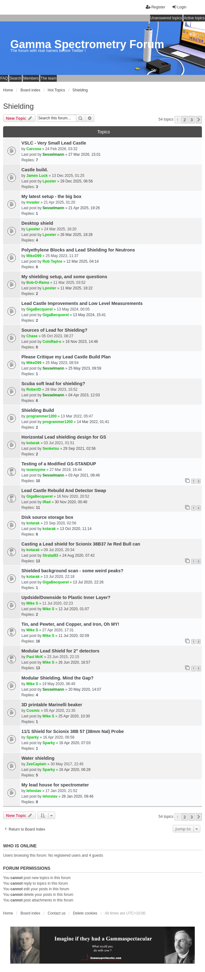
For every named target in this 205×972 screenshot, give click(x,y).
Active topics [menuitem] (194, 18)
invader (33, 202)
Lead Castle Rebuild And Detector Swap (63, 490)
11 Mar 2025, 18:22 (76, 288)
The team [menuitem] (48, 78)
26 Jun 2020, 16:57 (74, 662)
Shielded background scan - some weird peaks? (72, 570)
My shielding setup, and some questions (64, 276)
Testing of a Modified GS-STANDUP (58, 463)
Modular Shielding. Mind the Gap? (57, 677)
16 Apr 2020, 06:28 (74, 769)
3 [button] (191, 119)
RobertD (33, 389)
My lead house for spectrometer (55, 784)
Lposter (49, 181)
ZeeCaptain (36, 764)
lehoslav (33, 791)
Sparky (32, 737)
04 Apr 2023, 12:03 (84, 395)
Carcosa (33, 149)
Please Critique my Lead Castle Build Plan (66, 356)
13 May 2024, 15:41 (89, 315)
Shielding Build (37, 410)
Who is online (20, 845)
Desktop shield (37, 223)
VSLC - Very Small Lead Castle (53, 143)
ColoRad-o (51, 341)
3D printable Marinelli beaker (51, 704)
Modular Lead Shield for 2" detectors (60, 650)
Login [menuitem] (179, 7)
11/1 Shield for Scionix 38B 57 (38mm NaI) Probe (72, 731)
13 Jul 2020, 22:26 (88, 582)
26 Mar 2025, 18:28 (76, 235)
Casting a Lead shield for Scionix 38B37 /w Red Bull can (80, 543)
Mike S (32, 603)
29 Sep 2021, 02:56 (79, 448)
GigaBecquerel (39, 309)
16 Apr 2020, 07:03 (74, 743)
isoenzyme (35, 470)
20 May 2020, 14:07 (84, 689)
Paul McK (34, 657)
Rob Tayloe (52, 261)
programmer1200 (41, 416)
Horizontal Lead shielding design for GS (63, 437)
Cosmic (33, 710)
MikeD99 (34, 256)
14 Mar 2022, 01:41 (93, 422)
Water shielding (38, 758)
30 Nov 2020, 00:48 (71, 502)
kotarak (33, 443)
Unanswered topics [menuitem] (166, 18)
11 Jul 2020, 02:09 (73, 635)
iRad (46, 502)
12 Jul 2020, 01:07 (73, 609)
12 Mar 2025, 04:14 (82, 261)
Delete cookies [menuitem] (85, 913)
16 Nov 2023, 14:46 (81, 341)
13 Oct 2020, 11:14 (75, 529)
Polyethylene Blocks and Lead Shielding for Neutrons (78, 249)
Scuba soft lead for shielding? (53, 383)
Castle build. (34, 169)
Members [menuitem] (31, 78)
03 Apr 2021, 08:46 (84, 475)
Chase (32, 336)
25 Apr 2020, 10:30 (74, 716)
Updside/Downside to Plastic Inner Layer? (65, 597)
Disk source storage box (47, 517)
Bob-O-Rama (37, 282)
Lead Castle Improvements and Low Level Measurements (82, 303)
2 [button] (184, 119)
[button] (199, 119)
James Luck (37, 175)
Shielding (18, 106)
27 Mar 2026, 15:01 (84, 154)
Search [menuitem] (15, 78)
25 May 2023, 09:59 (84, 368)
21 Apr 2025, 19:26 (84, 208)
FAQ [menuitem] (4, 78)
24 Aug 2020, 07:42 (78, 555)
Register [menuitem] (155, 7)
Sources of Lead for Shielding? (54, 330)
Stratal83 (50, 555)
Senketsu (50, 448)
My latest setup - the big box (51, 196)
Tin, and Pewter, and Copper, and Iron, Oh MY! (70, 624)
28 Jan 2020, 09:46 (77, 796)
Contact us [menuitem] (56, 913)
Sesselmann (53, 154)
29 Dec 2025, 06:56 (76, 181)
